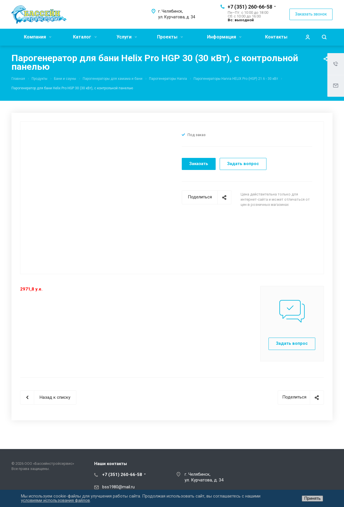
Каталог (85, 37)
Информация (224, 37)
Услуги (127, 37)
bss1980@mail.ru (118, 486)
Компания (37, 37)
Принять (312, 498)
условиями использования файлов (55, 500)
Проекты (170, 37)
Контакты (276, 37)
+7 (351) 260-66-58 (249, 7)
